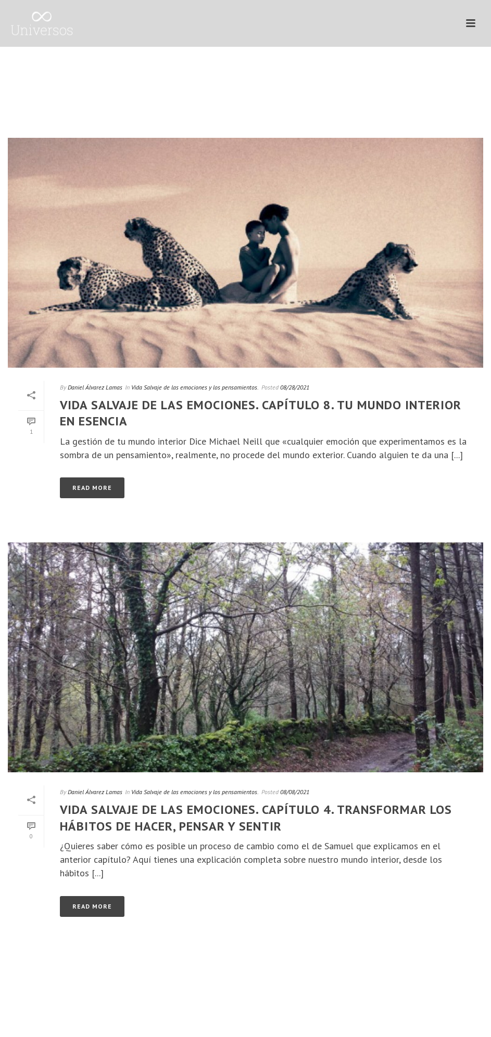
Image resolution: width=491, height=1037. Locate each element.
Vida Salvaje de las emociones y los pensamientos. (195, 387)
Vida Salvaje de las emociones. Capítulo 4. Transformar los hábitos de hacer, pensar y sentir (256, 817)
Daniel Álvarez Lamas (95, 387)
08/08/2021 (294, 792)
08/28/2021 (294, 387)
